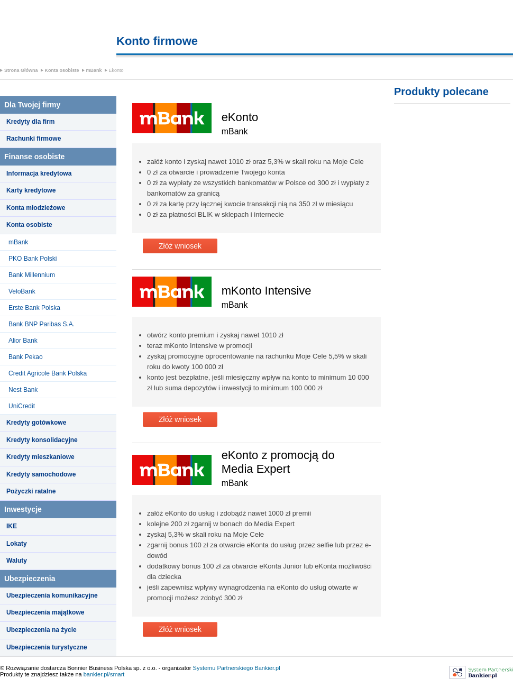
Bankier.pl (267, 668)
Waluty (16, 560)
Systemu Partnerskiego (223, 668)
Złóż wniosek (180, 246)
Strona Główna (21, 70)
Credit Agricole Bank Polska (47, 373)
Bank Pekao (25, 357)
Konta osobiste (62, 70)
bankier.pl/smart (104, 674)
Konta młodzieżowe (35, 208)
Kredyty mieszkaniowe (40, 457)
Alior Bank (23, 340)
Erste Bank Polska (34, 307)
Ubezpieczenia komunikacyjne (52, 595)
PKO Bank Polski (32, 258)
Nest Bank (23, 389)
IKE (11, 526)
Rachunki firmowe (33, 138)
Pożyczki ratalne (31, 491)
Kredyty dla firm (30, 121)
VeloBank (21, 291)
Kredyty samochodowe (41, 474)
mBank (94, 70)
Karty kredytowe (31, 190)
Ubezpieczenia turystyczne (46, 647)
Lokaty (16, 543)
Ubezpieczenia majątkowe (45, 612)
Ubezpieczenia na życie (41, 630)
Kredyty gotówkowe (36, 422)
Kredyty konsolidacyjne (42, 440)
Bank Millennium (31, 275)
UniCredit (21, 406)
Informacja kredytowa (38, 173)
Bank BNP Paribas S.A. (41, 324)
